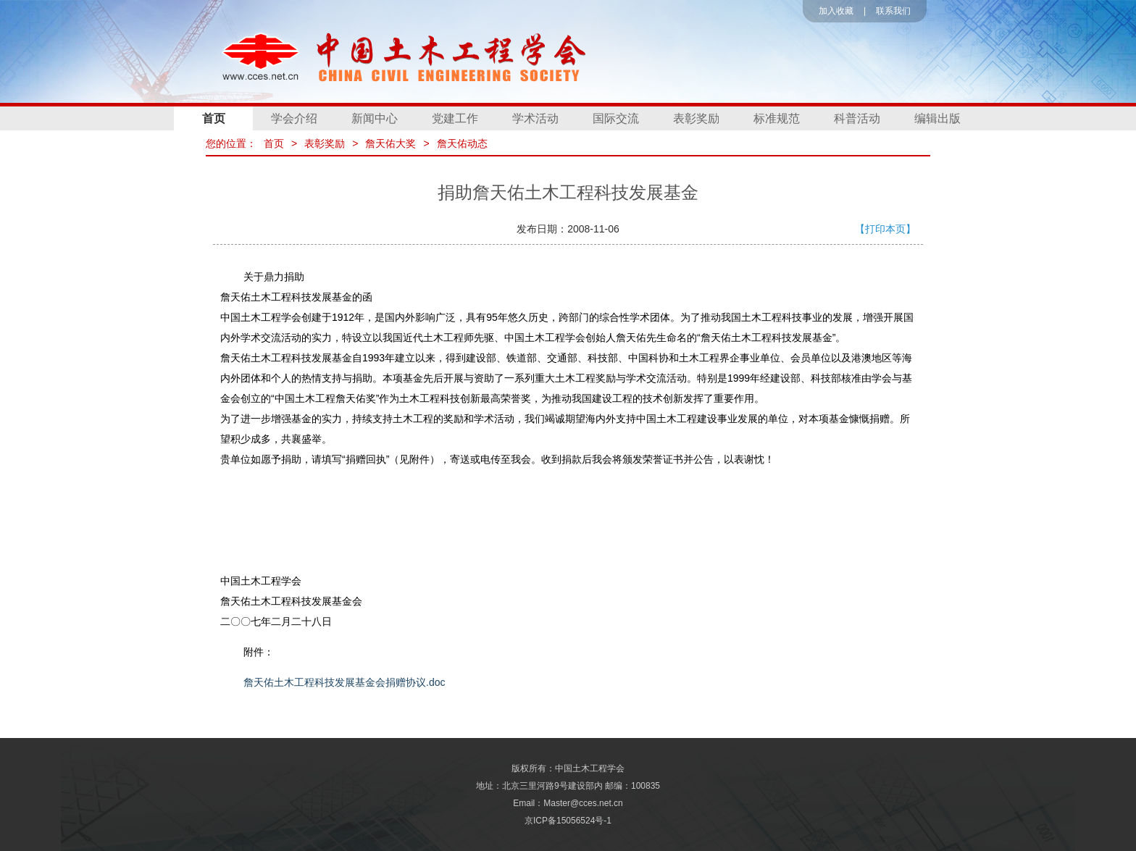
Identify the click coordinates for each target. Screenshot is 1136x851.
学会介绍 (294, 118)
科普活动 (857, 118)
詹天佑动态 (462, 143)
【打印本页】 (885, 229)
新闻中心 (374, 118)
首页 (213, 118)
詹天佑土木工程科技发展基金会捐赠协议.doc (344, 682)
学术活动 (535, 118)
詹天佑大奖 (390, 143)
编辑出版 (937, 118)
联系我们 (893, 11)
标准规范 (776, 118)
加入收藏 (836, 11)
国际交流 (616, 118)
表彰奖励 (696, 118)
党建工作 (455, 118)
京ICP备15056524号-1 (568, 821)
